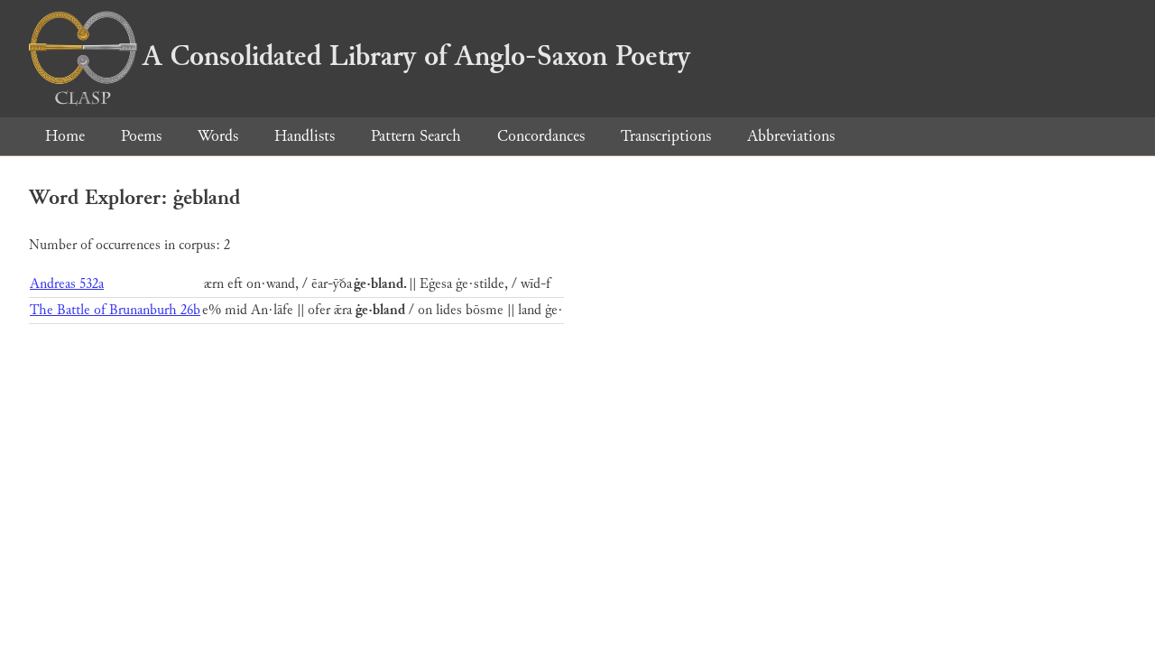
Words (218, 136)
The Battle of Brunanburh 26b (115, 310)
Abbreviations (791, 136)
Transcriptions (666, 136)
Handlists (304, 136)
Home (65, 136)
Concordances (541, 136)
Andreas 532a (67, 284)
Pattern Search (416, 136)
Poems (141, 136)
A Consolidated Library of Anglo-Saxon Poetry (359, 56)
